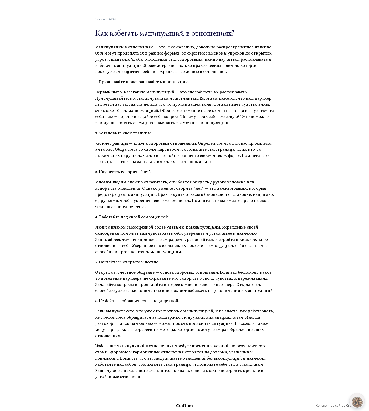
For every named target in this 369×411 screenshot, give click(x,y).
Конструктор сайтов (337, 405)
